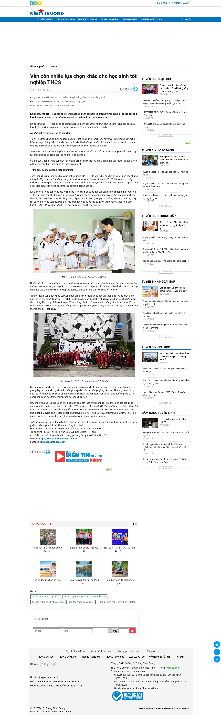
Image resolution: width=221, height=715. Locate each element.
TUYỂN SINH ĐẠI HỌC (156, 79)
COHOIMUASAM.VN (164, 708)
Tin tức (53, 66)
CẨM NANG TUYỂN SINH (152, 19)
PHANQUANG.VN (146, 708)
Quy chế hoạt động (75, 651)
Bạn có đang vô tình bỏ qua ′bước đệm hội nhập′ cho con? (57, 105)
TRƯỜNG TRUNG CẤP (87, 19)
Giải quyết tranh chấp (129, 651)
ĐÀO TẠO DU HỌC (130, 19)
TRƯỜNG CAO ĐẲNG (66, 19)
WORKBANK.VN (182, 708)
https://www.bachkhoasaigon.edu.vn (58, 438)
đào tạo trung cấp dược (81, 602)
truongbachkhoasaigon (53, 442)
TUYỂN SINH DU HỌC (156, 347)
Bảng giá (151, 651)
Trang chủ (39, 66)
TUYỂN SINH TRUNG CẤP (159, 216)
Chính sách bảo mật (101, 651)
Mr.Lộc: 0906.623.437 (41, 681)
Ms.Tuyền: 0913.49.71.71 (69, 685)
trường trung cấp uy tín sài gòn (48, 602)
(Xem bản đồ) (173, 667)
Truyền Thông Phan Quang (51, 708)
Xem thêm (166, 134)
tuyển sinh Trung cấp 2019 (45, 596)
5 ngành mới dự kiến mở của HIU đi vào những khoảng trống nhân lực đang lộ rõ (68, 97)
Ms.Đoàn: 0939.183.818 (66, 681)
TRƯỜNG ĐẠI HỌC (45, 19)
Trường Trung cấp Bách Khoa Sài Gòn (116, 602)
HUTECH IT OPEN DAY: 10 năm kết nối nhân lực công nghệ (58, 101)
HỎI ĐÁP (180, 657)
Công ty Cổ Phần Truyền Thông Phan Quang (133, 663)
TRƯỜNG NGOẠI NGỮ (109, 19)
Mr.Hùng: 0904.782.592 (42, 685)
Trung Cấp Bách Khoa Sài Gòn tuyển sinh (85, 596)
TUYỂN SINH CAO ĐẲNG (158, 150)
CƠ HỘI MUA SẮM (180, 3)
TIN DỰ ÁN (162, 3)
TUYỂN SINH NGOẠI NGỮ (158, 281)
